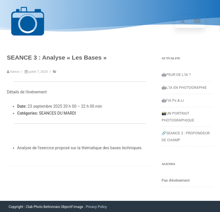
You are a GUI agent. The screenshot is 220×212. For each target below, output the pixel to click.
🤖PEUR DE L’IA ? (176, 74)
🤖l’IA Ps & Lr (173, 100)
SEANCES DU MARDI (57, 113)
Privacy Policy (96, 207)
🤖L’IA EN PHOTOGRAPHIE (184, 87)
